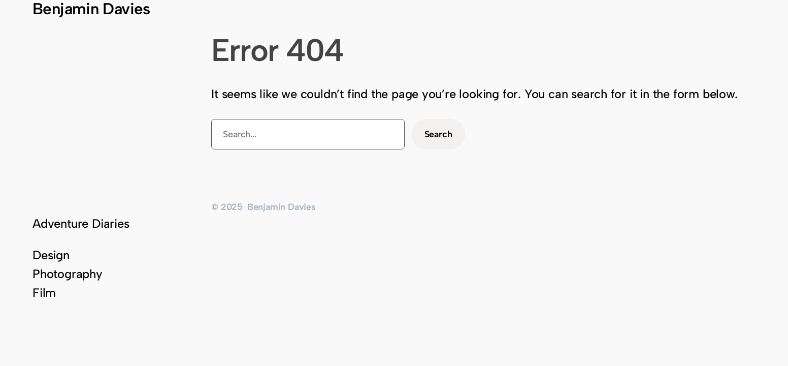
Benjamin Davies (281, 206)
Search (438, 134)
